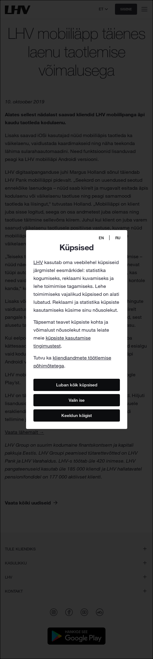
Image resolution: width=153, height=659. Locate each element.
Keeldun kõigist (76, 415)
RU (117, 238)
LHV (38, 262)
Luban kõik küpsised (76, 384)
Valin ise (77, 400)
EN (101, 238)
